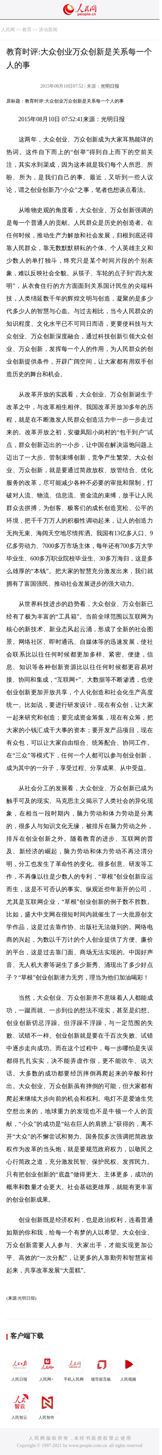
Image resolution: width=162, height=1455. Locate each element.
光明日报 (110, 86)
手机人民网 (74, 1367)
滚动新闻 (48, 29)
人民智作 (47, 1405)
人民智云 (20, 1405)
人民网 (8, 29)
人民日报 (20, 1367)
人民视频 (128, 1367)
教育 (27, 29)
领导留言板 (101, 1367)
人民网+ (47, 1367)
